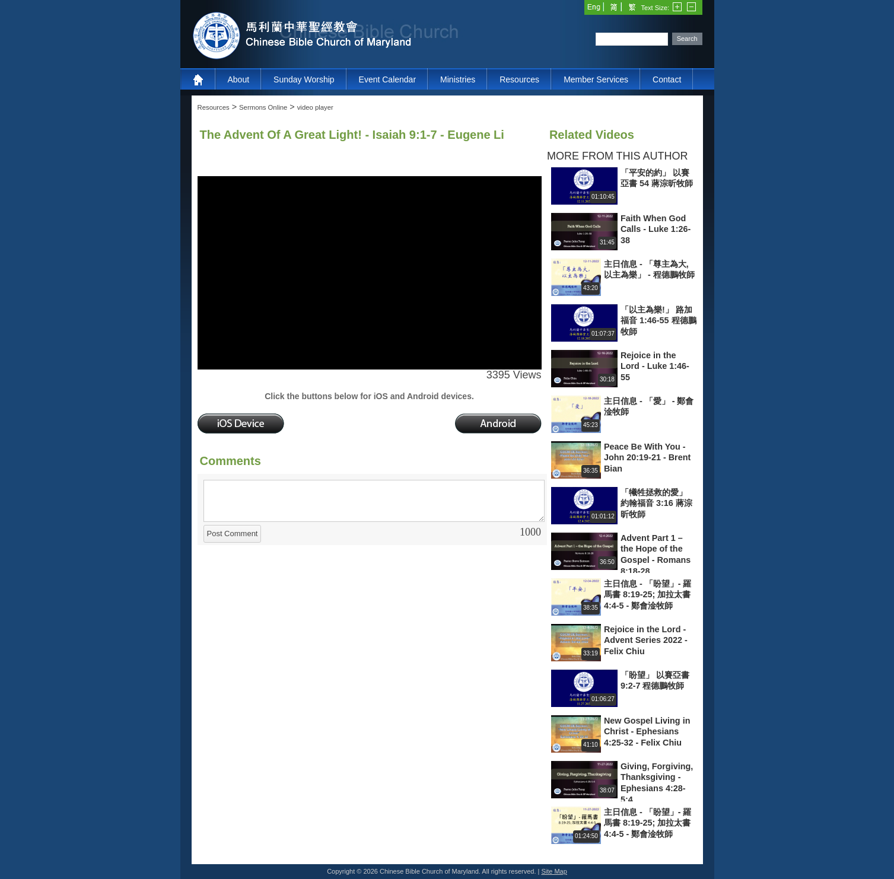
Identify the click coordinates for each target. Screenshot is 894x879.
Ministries (457, 79)
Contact (667, 79)
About (239, 79)
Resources (519, 79)
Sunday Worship (303, 79)
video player (315, 107)
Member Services (596, 79)
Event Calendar (387, 79)
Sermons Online (263, 107)
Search (687, 38)
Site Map (554, 871)
